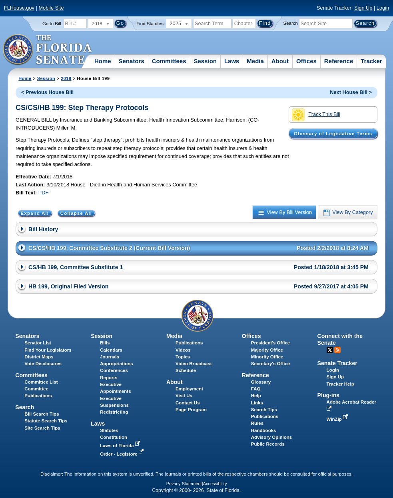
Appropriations (116, 363)
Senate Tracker (337, 363)
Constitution (113, 437)
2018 (66, 78)
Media (255, 61)
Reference (338, 61)
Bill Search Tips (41, 414)
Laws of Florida (121, 445)
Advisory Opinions (271, 437)
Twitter (330, 350)
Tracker (371, 61)
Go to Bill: (52, 23)
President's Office (270, 342)
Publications (189, 342)
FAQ (256, 388)
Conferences (114, 370)
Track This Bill (316, 114)
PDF (43, 193)
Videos (183, 350)
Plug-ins (328, 395)
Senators (131, 61)
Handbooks (263, 430)
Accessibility (215, 483)
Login (383, 8)
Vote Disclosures (43, 363)
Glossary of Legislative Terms (333, 133)
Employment (189, 388)
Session (205, 61)
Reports (109, 377)
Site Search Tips (42, 428)
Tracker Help (340, 384)
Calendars (111, 350)
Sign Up (363, 8)
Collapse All (76, 213)
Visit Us (184, 395)
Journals (109, 356)
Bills (105, 342)
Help (256, 395)
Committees (169, 61)
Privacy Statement (184, 483)
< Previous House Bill (47, 92)
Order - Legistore (122, 454)
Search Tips (264, 409)
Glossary (261, 382)
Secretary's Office (270, 363)
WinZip (338, 419)
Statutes (109, 430)
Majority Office (267, 350)
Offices (306, 61)
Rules (257, 423)
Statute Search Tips (45, 420)
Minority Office (267, 356)
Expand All (35, 213)
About (280, 61)
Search (290, 23)
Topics (183, 356)
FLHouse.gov (19, 8)
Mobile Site (51, 8)
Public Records (268, 444)
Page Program (191, 409)
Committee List (41, 382)
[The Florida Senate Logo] (48, 50)
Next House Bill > (351, 92)
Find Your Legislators (47, 350)
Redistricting (114, 412)
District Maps (38, 356)
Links (257, 402)
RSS (337, 350)
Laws (231, 61)
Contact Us (188, 402)
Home (102, 61)
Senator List (37, 342)
